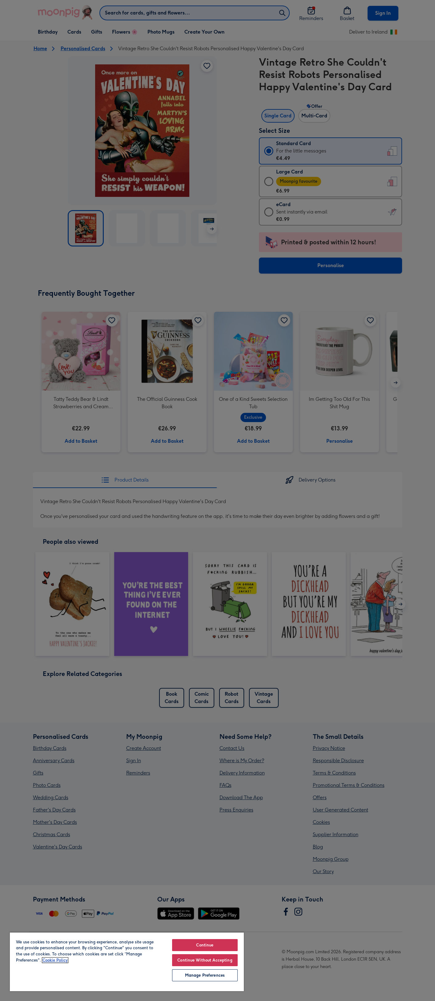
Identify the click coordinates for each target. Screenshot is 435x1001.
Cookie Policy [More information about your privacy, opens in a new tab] (55, 960)
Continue (204, 945)
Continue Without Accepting (204, 960)
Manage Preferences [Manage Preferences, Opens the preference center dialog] (205, 975)
